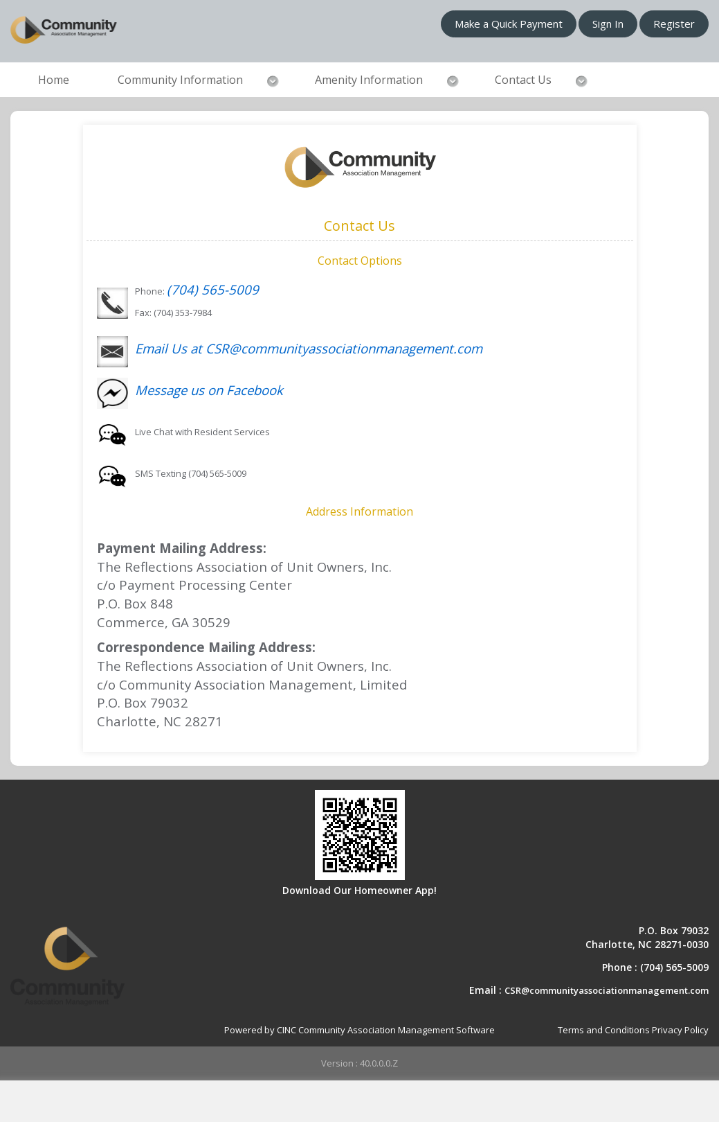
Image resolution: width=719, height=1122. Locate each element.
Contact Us (523, 79)
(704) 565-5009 (213, 289)
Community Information (180, 79)
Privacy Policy (680, 1030)
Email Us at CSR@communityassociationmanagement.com (308, 348)
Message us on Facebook (209, 389)
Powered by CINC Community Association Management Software (359, 1030)
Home (53, 79)
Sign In (608, 23)
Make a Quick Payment (509, 23)
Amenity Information (369, 79)
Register (674, 23)
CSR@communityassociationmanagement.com (606, 990)
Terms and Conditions (604, 1030)
